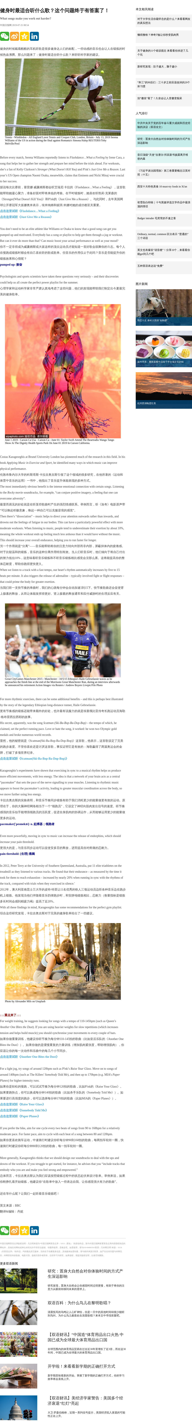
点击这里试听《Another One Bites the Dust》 (29, 1056)
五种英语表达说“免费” (150, 265)
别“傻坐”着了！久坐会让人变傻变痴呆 (159, 98)
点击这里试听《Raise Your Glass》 (22, 1104)
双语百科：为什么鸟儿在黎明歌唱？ (79, 1303)
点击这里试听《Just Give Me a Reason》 (26, 217)
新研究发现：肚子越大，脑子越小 (157, 66)
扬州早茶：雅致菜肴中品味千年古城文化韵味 (160, 362)
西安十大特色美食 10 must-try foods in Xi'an (162, 186)
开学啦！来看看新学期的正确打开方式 (81, 1366)
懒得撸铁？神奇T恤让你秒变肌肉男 (158, 34)
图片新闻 (142, 284)
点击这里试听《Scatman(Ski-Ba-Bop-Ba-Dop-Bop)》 (34, 758)
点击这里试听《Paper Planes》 (20, 1116)
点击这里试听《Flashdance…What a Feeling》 (30, 211)
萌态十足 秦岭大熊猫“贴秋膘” (152, 320)
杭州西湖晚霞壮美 (146, 403)
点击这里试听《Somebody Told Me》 (24, 1110)
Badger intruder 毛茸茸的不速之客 (156, 218)
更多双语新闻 (9, 1263)
